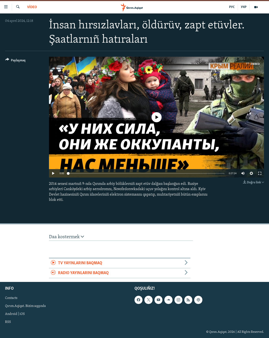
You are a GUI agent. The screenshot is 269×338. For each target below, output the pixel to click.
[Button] (15, 61)
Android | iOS (15, 314)
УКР (244, 7)
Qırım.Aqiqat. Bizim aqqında (25, 306)
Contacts (11, 298)
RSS (8, 322)
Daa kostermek (66, 236)
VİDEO (32, 7)
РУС (232, 7)
